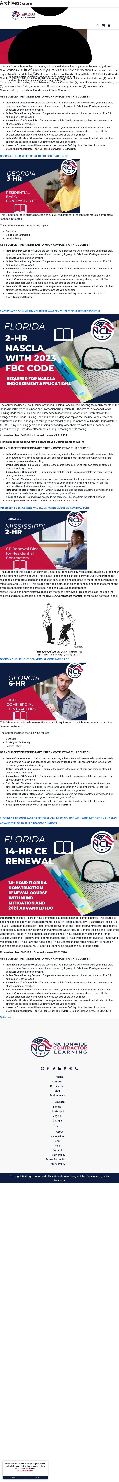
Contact (57, 1150)
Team (57, 1141)
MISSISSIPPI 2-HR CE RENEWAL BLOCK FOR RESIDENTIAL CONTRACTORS (45, 507)
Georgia (57, 1120)
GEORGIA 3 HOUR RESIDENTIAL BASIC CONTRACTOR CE (34, 156)
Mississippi (57, 1111)
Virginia (57, 1115)
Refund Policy (57, 1164)
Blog (57, 1090)
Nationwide (57, 1136)
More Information (25, 1471)
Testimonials (57, 1095)
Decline (36, 1477)
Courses (57, 1081)
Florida (57, 1106)
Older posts (7, 1017)
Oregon (57, 1125)
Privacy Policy (57, 1154)
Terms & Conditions (57, 1159)
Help (57, 1145)
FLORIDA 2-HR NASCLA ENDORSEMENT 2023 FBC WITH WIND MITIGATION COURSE (50, 310)
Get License (57, 1086)
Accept (14, 1477)
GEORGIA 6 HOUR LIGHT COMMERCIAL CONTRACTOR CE (34, 659)
